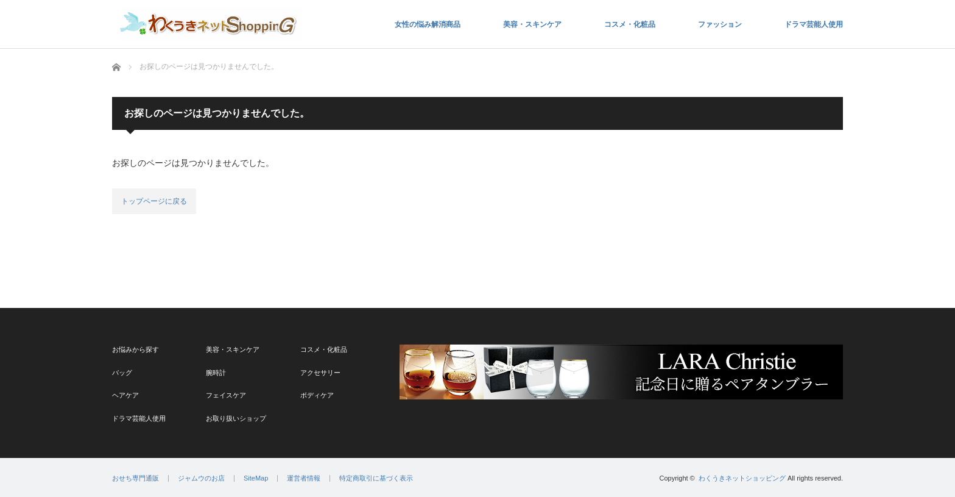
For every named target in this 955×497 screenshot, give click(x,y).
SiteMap (256, 478)
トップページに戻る (154, 201)
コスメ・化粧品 (629, 24)
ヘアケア (125, 395)
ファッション (720, 24)
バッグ (122, 372)
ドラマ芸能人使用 (813, 24)
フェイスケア (226, 395)
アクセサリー (320, 372)
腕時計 (216, 372)
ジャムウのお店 (201, 478)
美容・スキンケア (532, 24)
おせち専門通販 (135, 478)
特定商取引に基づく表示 (376, 478)
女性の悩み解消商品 (427, 24)
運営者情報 (303, 478)
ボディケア (317, 395)
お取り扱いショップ (236, 418)
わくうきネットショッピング (742, 478)
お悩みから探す (135, 349)
